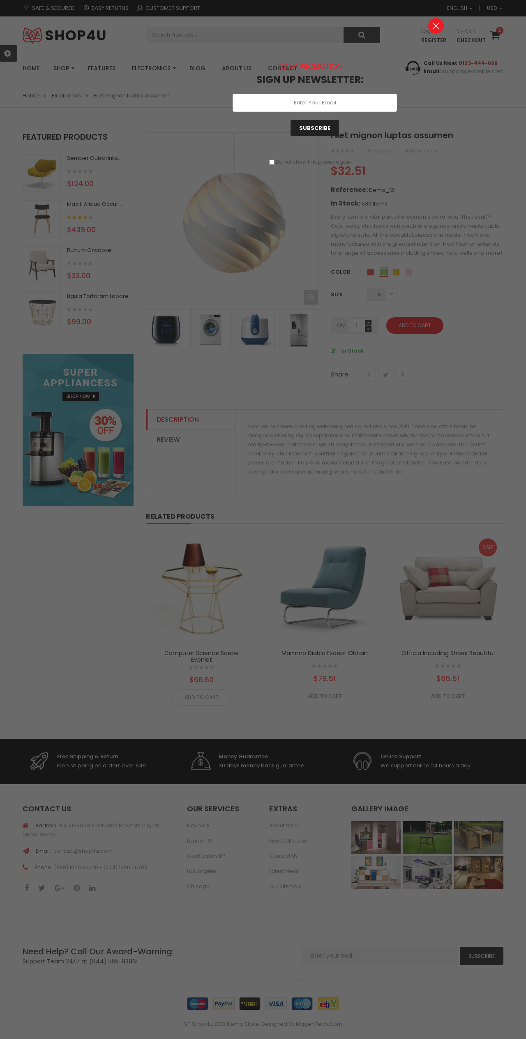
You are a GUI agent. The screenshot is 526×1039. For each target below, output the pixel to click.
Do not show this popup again (313, 161)
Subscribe (314, 128)
